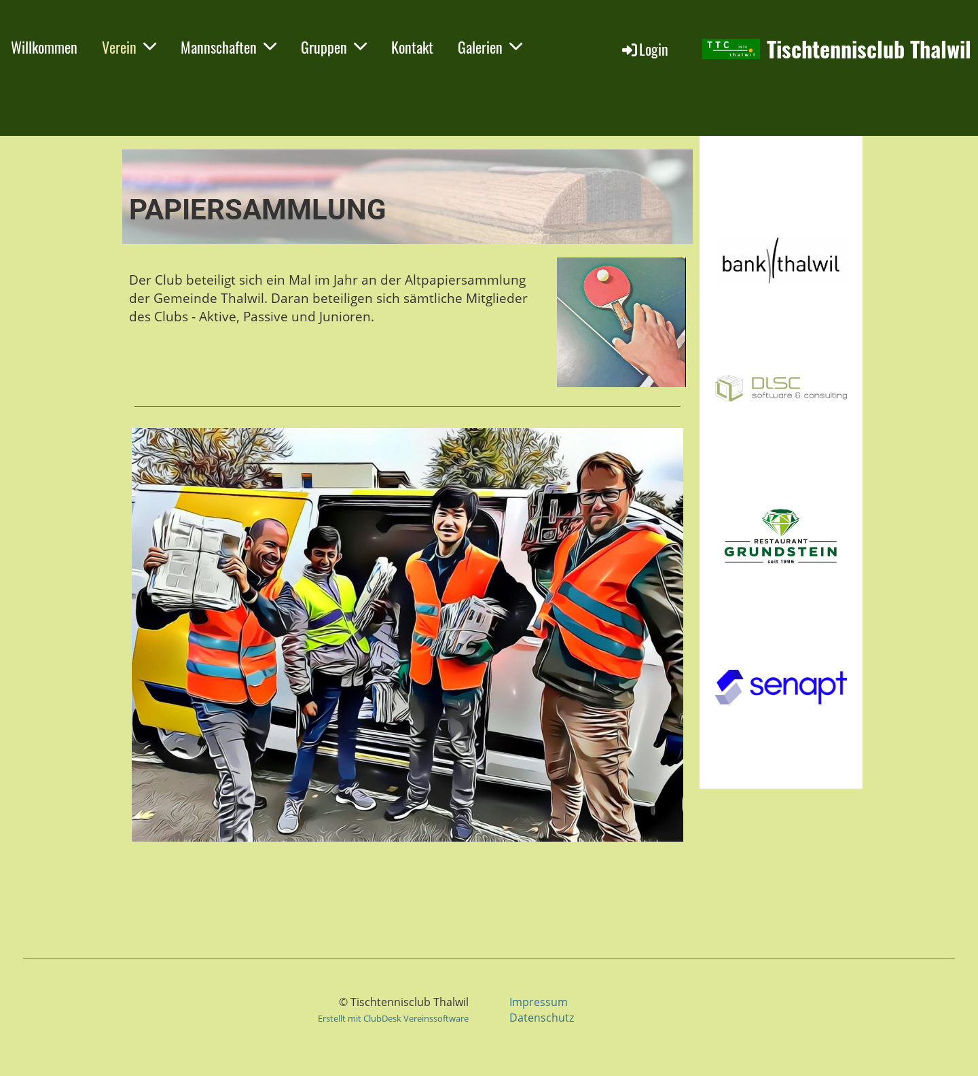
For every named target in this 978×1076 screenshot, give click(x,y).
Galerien (490, 47)
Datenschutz (541, 1017)
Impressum (538, 1001)
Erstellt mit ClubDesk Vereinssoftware (393, 1018)
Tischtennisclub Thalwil (869, 49)
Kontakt (412, 47)
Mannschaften (228, 47)
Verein (129, 47)
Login (644, 49)
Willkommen (44, 47)
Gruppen (334, 47)
